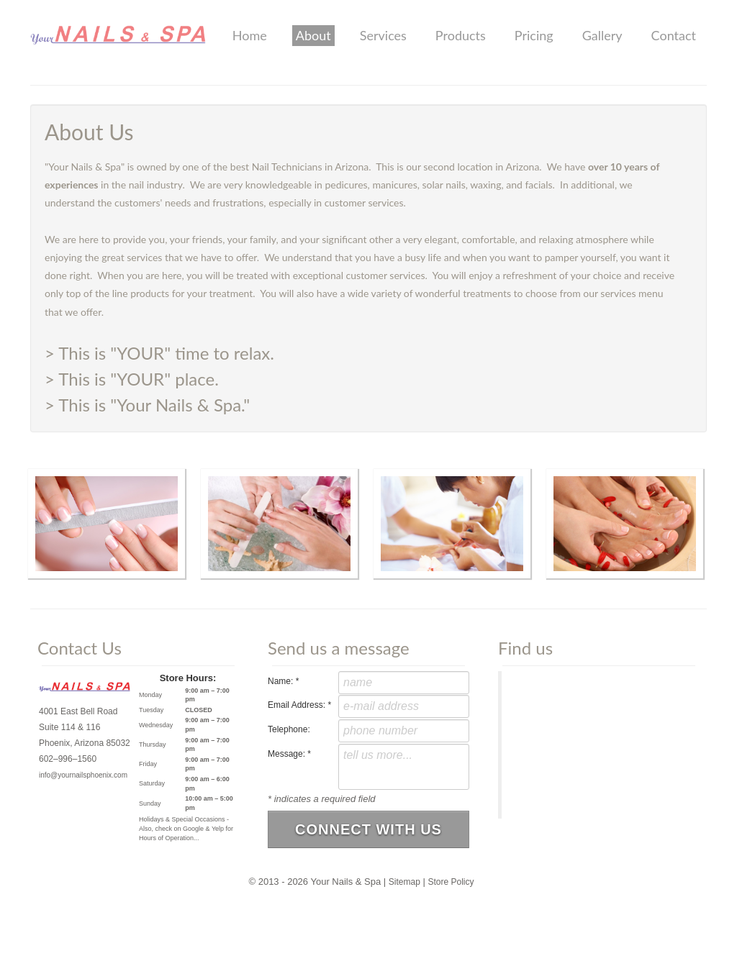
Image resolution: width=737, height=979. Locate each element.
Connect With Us (368, 827)
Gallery (602, 35)
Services (383, 35)
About (313, 35)
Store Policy (451, 879)
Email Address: (299, 705)
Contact (673, 35)
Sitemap (404, 879)
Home (249, 35)
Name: (283, 681)
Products (460, 35)
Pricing (534, 35)
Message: (289, 754)
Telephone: (289, 729)
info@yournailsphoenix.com (83, 775)
